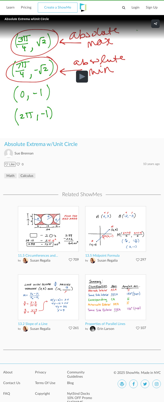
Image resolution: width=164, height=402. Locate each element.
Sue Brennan (24, 153)
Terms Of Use (45, 383)
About (8, 372)
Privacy (40, 372)
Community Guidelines (76, 374)
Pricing (26, 7)
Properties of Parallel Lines (105, 324)
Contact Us (11, 383)
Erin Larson (105, 329)
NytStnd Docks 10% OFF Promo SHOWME (79, 396)
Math (10, 176)
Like (10, 164)
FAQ (6, 393)
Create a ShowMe (57, 7)
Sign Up (152, 7)
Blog (70, 383)
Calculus (26, 176)
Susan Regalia (40, 260)
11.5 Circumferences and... (38, 255)
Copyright (42, 393)
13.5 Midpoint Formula (102, 255)
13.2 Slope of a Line (32, 324)
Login (135, 7)
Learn (10, 7)
